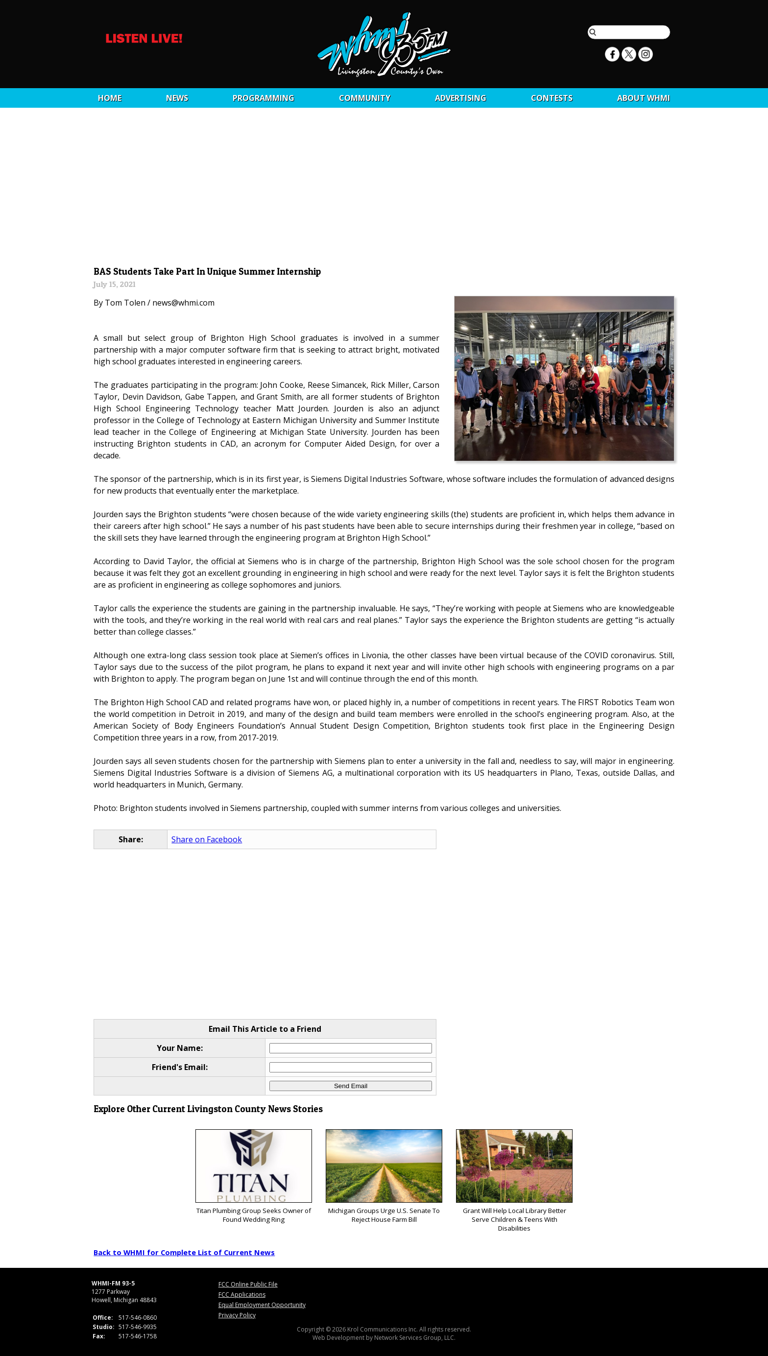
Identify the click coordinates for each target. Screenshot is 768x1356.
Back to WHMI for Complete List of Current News (184, 1252)
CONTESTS (552, 98)
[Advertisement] (384, 189)
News (177, 98)
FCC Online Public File (248, 1284)
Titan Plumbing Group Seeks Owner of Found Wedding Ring (253, 1176)
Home (109, 98)
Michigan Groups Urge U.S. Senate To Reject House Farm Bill (384, 1176)
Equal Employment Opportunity (262, 1305)
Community (364, 98)
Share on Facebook (206, 839)
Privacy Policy (237, 1315)
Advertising (460, 98)
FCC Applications (241, 1294)
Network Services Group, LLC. (415, 1337)
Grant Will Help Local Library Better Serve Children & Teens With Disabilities (514, 1181)
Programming (263, 98)
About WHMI (643, 98)
